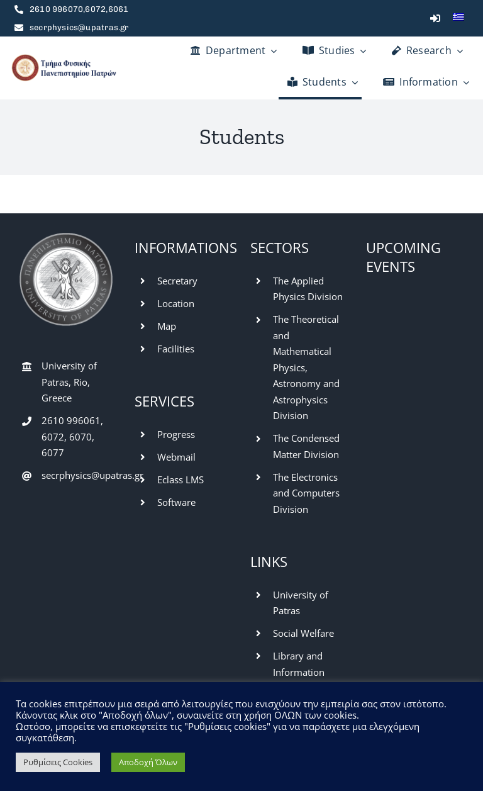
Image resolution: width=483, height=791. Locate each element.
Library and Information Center (299, 671)
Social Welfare (303, 633)
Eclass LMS (180, 479)
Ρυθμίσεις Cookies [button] (57, 762)
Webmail (176, 457)
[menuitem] (458, 18)
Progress (176, 434)
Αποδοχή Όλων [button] (148, 762)
